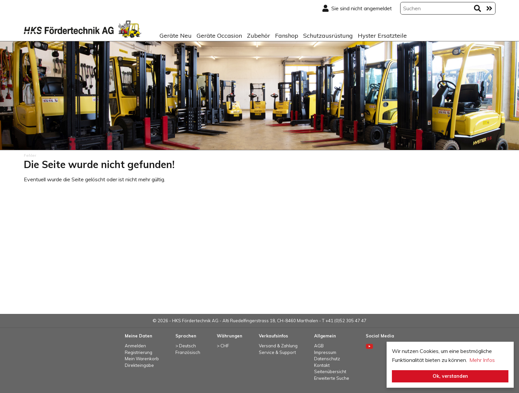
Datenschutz (327, 358)
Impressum (325, 352)
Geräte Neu (176, 35)
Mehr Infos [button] (482, 360)
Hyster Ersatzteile (382, 35)
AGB (319, 345)
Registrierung (138, 352)
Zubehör (258, 35)
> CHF (223, 345)
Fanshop (286, 35)
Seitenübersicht (330, 371)
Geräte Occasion (219, 35)
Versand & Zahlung (278, 345)
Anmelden (135, 345)
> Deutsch (185, 345)
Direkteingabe (139, 365)
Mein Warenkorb (142, 358)
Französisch (187, 352)
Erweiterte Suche (331, 378)
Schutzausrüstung (328, 35)
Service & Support (277, 352)
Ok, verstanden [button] (450, 376)
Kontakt (322, 365)
